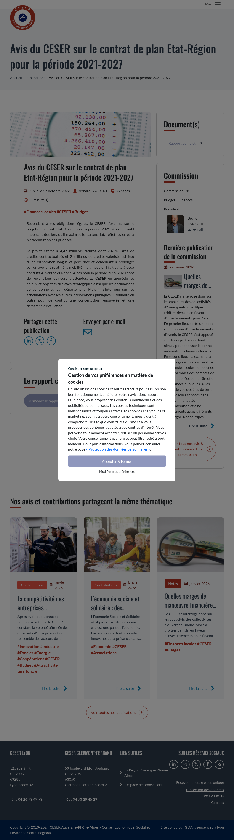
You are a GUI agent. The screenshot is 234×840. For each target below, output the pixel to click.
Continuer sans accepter (85, 369)
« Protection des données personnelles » (118, 449)
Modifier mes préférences (117, 471)
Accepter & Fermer (117, 461)
